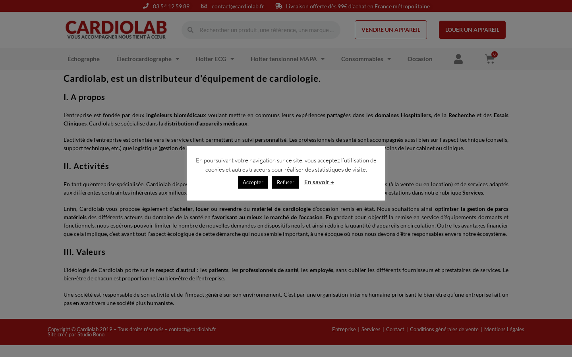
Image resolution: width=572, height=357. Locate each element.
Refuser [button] (285, 182)
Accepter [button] (253, 182)
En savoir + (319, 181)
